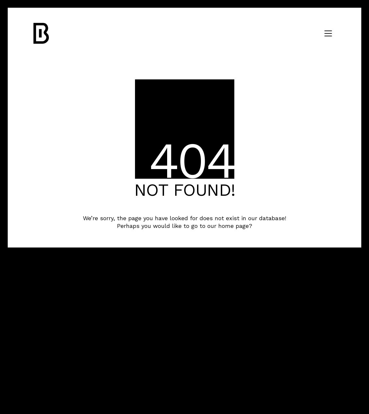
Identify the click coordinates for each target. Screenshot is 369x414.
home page (233, 225)
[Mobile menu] (328, 33)
